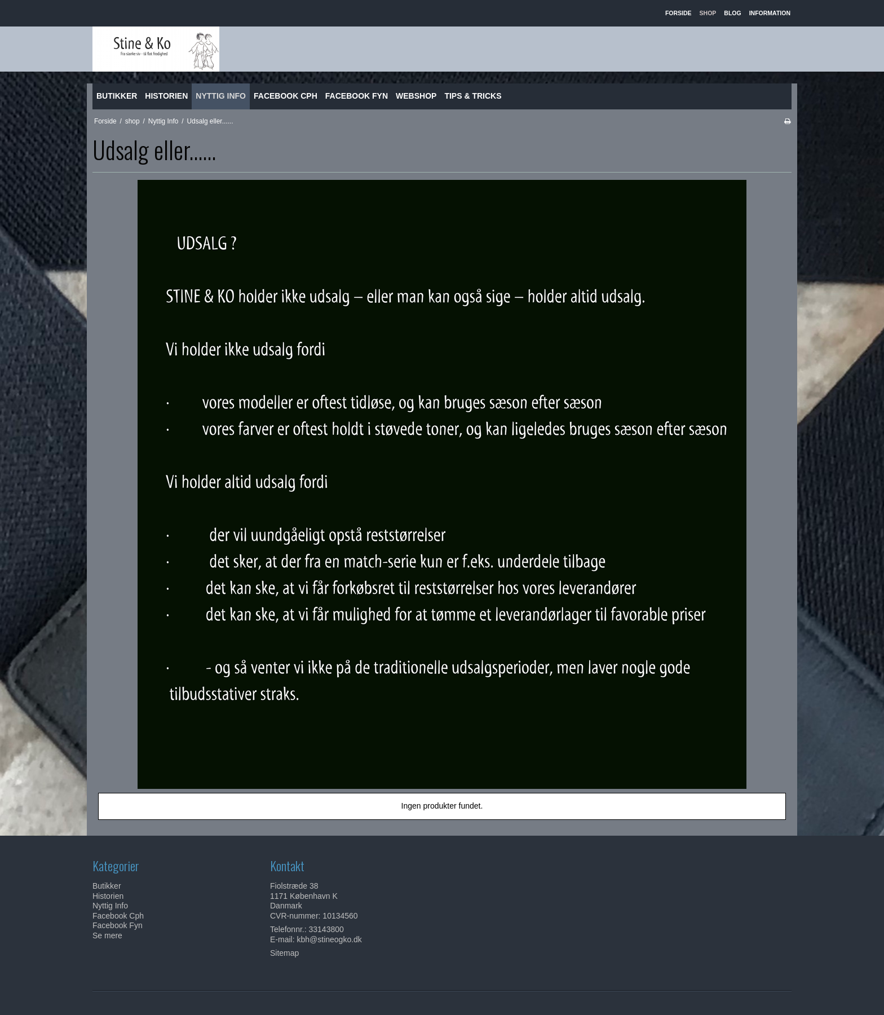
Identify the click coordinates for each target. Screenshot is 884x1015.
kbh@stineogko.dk (329, 939)
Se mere (107, 935)
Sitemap (284, 952)
